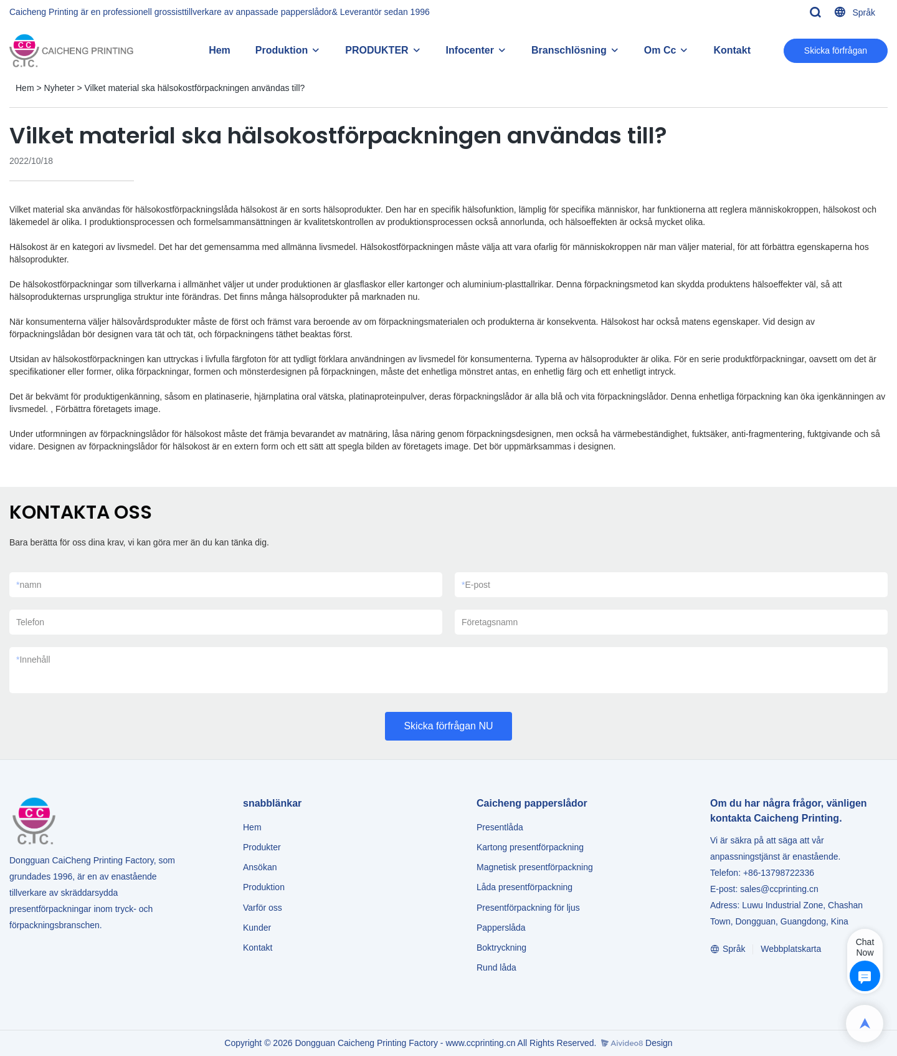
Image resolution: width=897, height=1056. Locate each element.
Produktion (281, 50)
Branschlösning (569, 50)
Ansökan (260, 867)
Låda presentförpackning (524, 887)
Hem (219, 50)
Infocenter (470, 50)
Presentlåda (500, 827)
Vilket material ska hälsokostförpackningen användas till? (195, 88)
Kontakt (732, 50)
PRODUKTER (376, 50)
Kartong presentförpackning (530, 847)
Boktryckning (501, 948)
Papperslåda (501, 928)
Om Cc (660, 50)
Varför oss (262, 908)
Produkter (263, 847)
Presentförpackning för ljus (528, 908)
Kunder (257, 928)
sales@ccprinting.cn (779, 889)
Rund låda (496, 967)
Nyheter (59, 88)
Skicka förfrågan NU (448, 726)
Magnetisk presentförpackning (535, 867)
